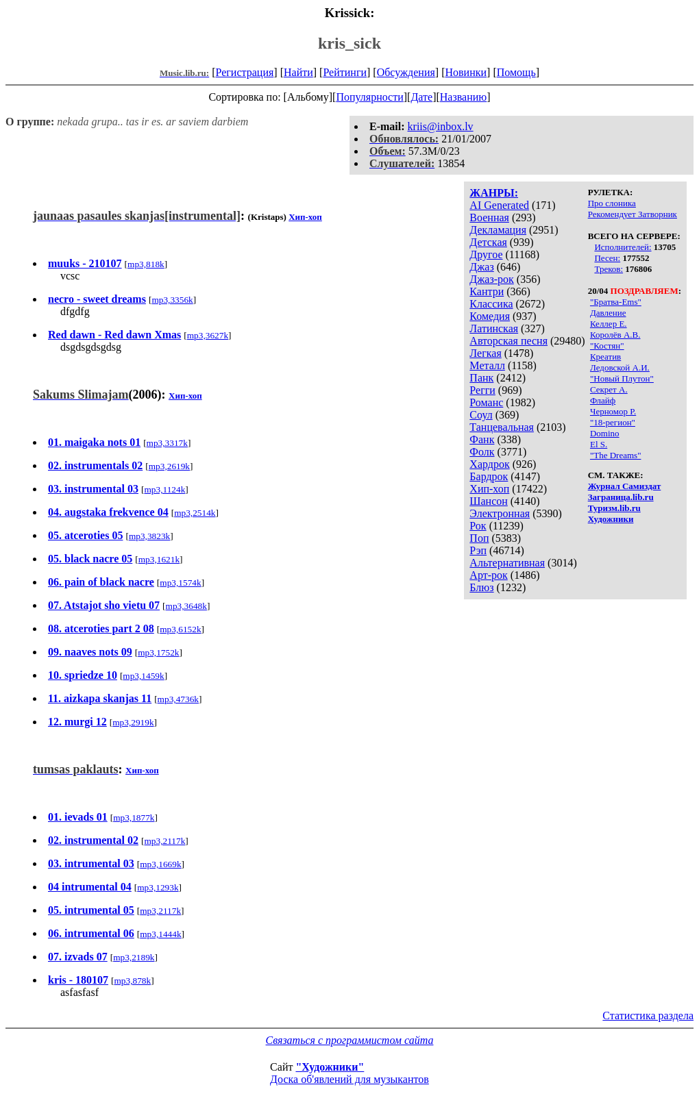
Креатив (605, 356)
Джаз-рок (491, 279)
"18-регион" (612, 422)
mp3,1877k (133, 817)
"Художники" (329, 1067)
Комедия (489, 316)
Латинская (493, 328)
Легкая (485, 353)
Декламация (497, 230)
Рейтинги (345, 72)
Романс (486, 402)
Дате (421, 97)
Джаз (481, 267)
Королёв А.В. (615, 334)
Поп (479, 538)
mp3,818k (145, 264)
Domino (605, 433)
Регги (482, 390)
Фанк (481, 439)
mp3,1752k (158, 652)
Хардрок (489, 464)
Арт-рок (488, 575)
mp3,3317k (167, 443)
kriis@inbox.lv (441, 126)
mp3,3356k (172, 300)
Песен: (607, 258)
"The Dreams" (615, 455)
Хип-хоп (489, 489)
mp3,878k (132, 980)
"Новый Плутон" (622, 378)
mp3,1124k (164, 489)
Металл (487, 365)
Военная (489, 217)
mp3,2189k (133, 957)
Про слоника (612, 203)
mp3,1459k (143, 676)
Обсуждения (406, 72)
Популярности (369, 97)
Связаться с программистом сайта (350, 1040)
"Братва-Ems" (615, 302)
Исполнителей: (622, 247)
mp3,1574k (180, 582)
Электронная (499, 513)
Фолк (481, 452)
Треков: (608, 269)
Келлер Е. (608, 324)
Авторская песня (508, 341)
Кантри (486, 291)
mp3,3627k (207, 335)
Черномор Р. (613, 411)
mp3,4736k (178, 699)
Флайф (602, 400)
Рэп (478, 550)
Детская (488, 242)
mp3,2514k (194, 513)
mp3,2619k (169, 466)
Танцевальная (501, 427)
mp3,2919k (133, 722)
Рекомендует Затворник (632, 214)
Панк (481, 378)
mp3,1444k (160, 934)
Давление (608, 313)
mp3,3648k (186, 606)
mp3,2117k (164, 841)
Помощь (516, 72)
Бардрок (488, 476)
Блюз (481, 587)
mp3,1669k (160, 864)
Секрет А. (609, 389)
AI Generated (499, 205)
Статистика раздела (648, 1015)
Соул (480, 415)
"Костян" (607, 345)
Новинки (466, 72)
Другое (485, 254)
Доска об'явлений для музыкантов (349, 1079)
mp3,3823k (149, 536)
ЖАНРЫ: (493, 193)
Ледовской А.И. (620, 367)
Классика (491, 304)
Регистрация (245, 72)
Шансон (488, 501)
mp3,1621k (159, 559)
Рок (477, 526)
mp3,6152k (180, 629)
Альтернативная (507, 563)
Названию (463, 97)
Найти (298, 72)
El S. (598, 444)
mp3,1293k (157, 887)
